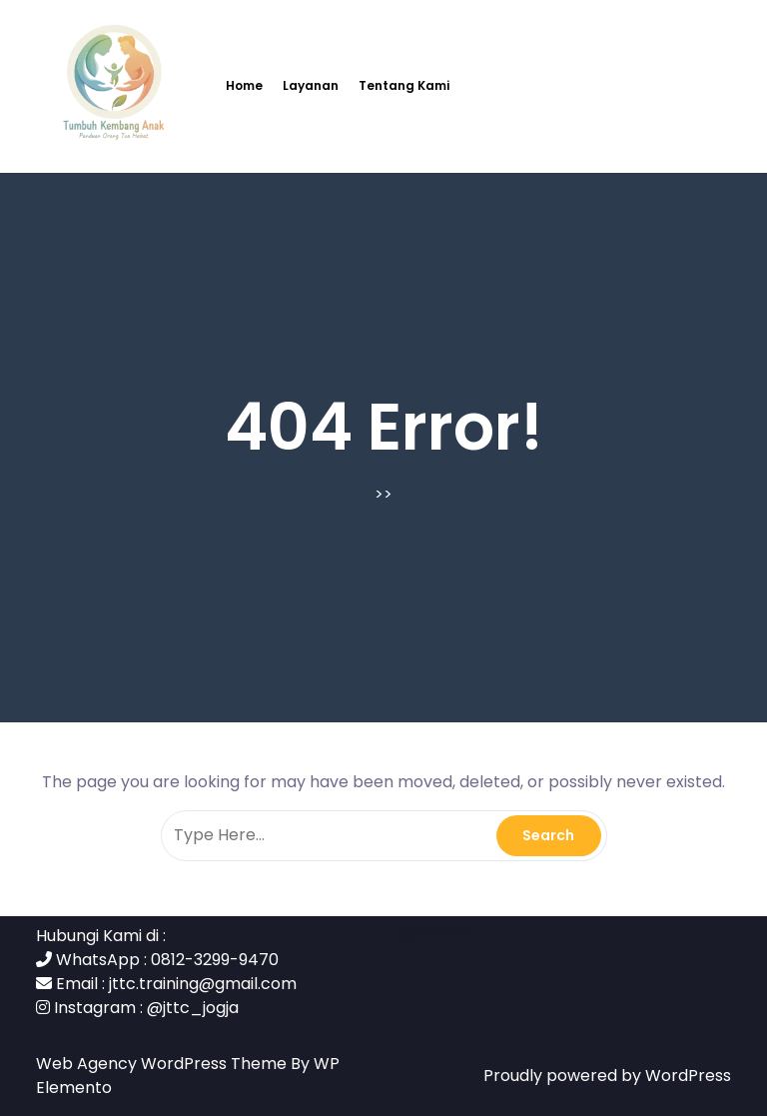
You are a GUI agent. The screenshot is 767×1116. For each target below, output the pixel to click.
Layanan (311, 85)
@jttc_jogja (193, 1007)
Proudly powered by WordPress (607, 1075)
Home (244, 85)
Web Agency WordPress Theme (163, 1063)
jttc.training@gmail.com (203, 983)
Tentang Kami (404, 85)
